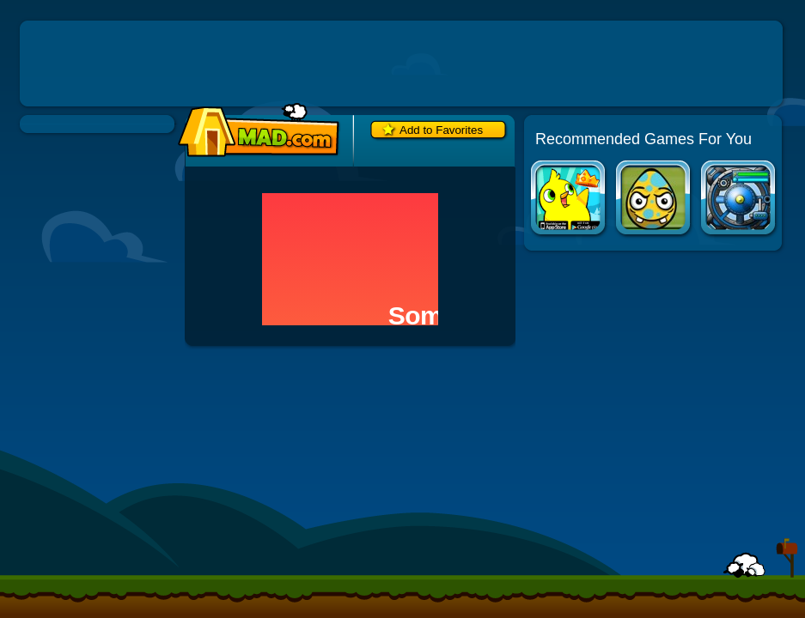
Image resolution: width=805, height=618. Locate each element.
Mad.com (254, 131)
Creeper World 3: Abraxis (739, 199)
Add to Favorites (441, 130)
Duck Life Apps (569, 199)
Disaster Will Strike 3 (654, 199)
